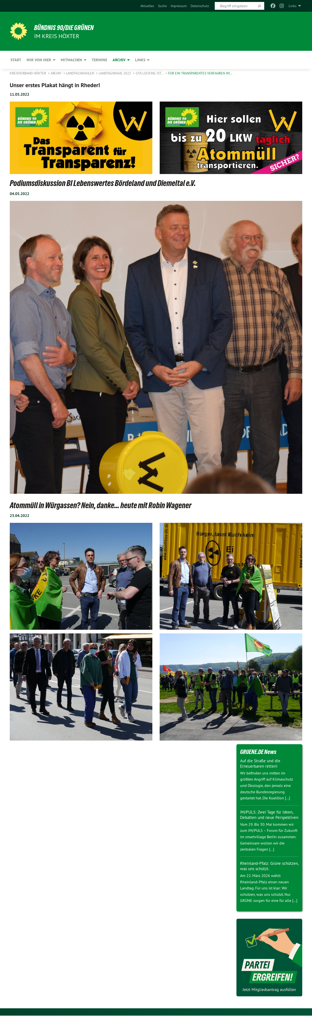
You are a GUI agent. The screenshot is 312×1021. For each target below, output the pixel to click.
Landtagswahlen (80, 73)
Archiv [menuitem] (119, 59)
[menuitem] (147, 6)
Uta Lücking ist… (150, 73)
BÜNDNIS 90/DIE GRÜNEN (70, 27)
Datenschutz (200, 6)
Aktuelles (147, 6)
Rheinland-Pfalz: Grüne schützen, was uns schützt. (265, 871)
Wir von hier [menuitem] (39, 59)
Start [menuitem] (15, 59)
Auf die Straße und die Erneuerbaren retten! (261, 763)
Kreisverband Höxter (28, 73)
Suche (162, 6)
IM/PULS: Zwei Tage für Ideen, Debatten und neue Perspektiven (268, 817)
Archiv (56, 73)
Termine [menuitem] (99, 59)
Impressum (179, 6)
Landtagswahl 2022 (115, 73)
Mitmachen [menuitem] (71, 59)
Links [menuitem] (292, 6)
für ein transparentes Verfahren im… (200, 73)
